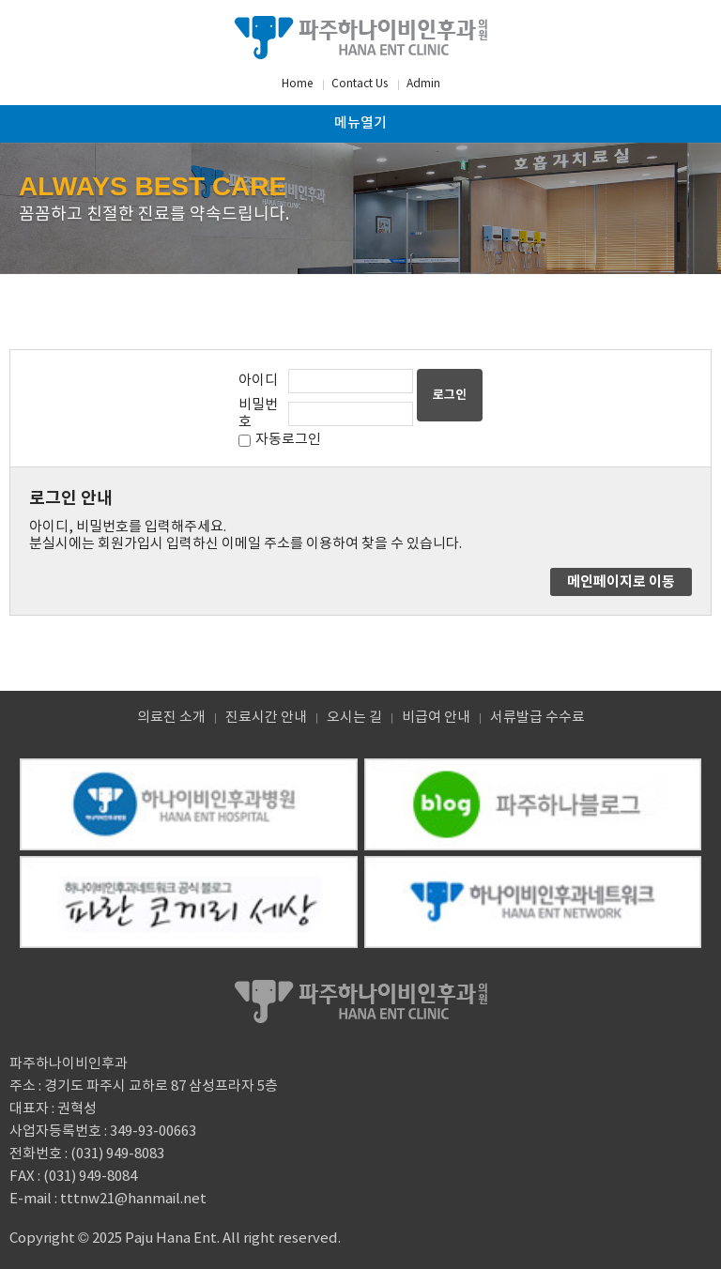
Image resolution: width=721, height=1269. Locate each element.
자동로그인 (288, 440)
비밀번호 (258, 413)
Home (297, 84)
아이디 (258, 381)
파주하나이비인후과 (360, 37)
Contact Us (359, 84)
